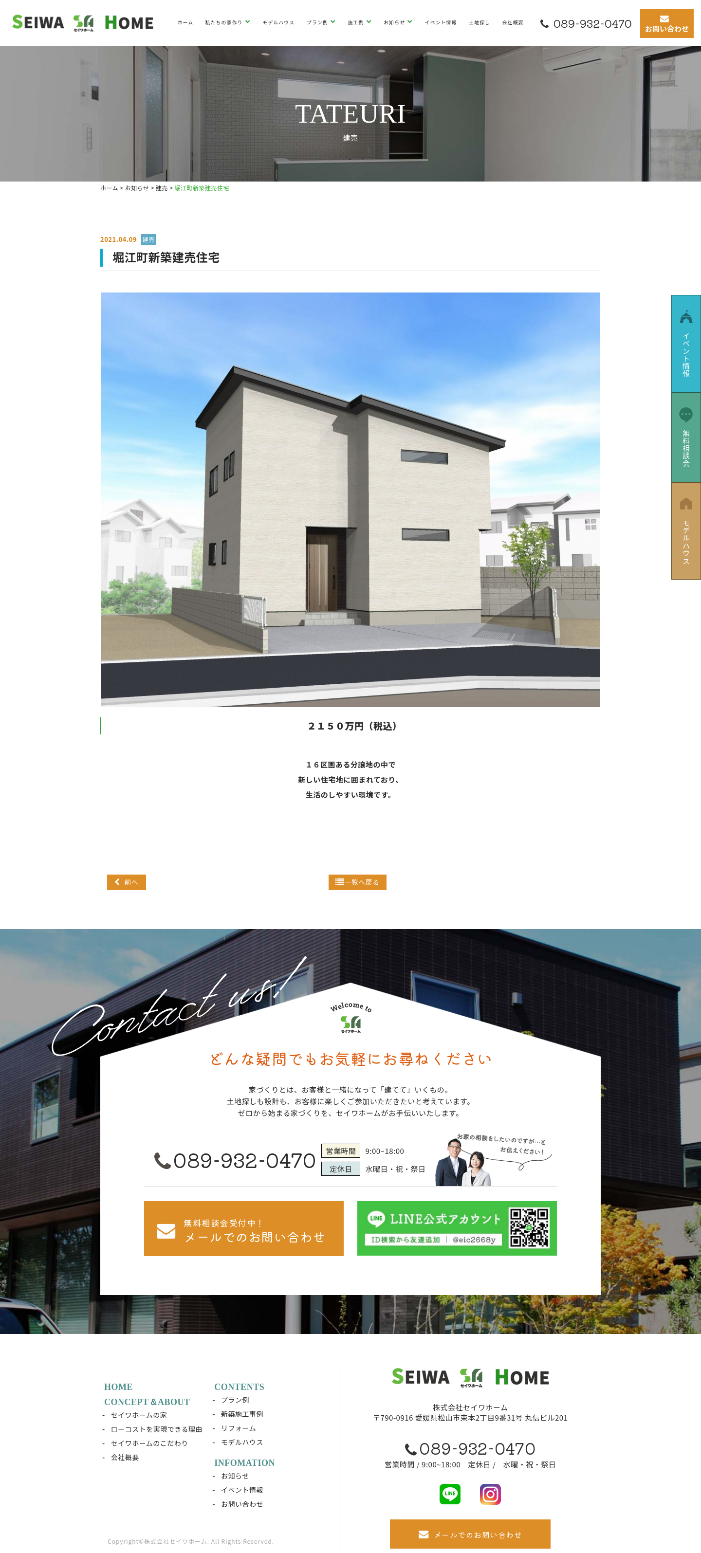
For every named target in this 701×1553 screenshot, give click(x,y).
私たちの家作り (224, 22)
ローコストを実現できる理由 (157, 1428)
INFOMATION (244, 1463)
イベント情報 (441, 22)
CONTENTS (239, 1387)
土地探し (479, 22)
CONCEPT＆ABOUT (147, 1402)
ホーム (185, 22)
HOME (118, 1387)
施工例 (356, 22)
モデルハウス (278, 22)
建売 (149, 239)
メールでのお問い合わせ (470, 1534)
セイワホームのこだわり (149, 1443)
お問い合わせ (242, 1503)
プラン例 (318, 22)
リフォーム (238, 1428)
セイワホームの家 (139, 1414)
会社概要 (512, 22)
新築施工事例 (242, 1413)
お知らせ (395, 22)
